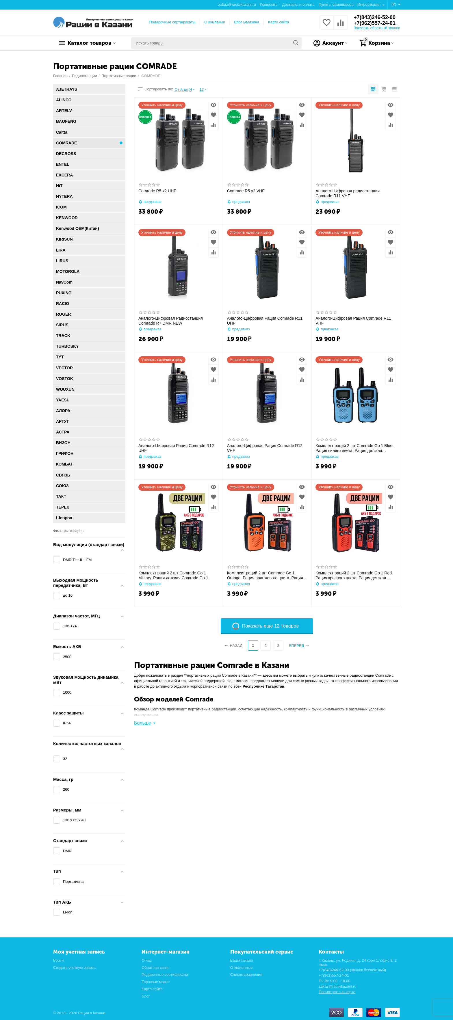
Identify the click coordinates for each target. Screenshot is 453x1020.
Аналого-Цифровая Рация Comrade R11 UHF (264, 320)
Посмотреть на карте (337, 992)
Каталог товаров (89, 43)
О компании (214, 22)
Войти (58, 960)
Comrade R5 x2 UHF (157, 191)
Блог (146, 996)
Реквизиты (269, 4)
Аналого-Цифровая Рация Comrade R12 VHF (264, 448)
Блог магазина (246, 22)
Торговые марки (156, 982)
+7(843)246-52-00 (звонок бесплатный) (352, 970)
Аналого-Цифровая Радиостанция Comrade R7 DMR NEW (170, 320)
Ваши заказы (241, 960)
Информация (369, 4)
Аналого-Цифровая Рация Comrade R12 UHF (176, 448)
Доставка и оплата (298, 4)
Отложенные (241, 967)
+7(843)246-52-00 (375, 17)
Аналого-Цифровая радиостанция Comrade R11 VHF (347, 193)
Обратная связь (155, 967)
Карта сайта (278, 22)
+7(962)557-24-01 (375, 23)
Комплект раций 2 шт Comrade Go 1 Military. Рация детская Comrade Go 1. (173, 575)
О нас (147, 960)
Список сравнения (246, 974)
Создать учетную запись (74, 967)
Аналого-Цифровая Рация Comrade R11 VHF (353, 320)
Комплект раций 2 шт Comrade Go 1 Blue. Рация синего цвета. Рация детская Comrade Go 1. (354, 448)
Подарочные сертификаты (172, 22)
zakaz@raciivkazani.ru (237, 4)
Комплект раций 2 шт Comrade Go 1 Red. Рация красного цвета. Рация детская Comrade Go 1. (354, 575)
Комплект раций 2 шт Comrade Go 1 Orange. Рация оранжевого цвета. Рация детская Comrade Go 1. (265, 575)
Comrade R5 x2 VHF (246, 191)
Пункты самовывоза (336, 4)
